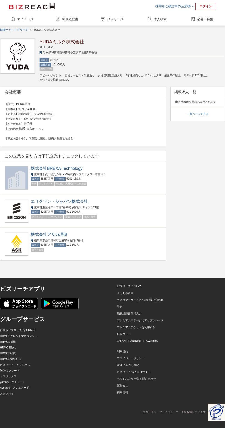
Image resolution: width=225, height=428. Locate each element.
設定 (119, 306)
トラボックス (8, 376)
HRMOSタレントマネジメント (19, 336)
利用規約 (122, 351)
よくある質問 (125, 293)
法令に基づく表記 (128, 365)
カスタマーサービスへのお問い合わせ (140, 300)
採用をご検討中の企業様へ (174, 6)
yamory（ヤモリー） (12, 382)
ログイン (205, 6)
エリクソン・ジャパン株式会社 (59, 201)
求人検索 (160, 19)
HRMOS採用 (8, 341)
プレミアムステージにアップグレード (140, 320)
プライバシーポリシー (130, 358)
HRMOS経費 (8, 353)
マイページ (25, 19)
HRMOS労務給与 (10, 359)
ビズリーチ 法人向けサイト (133, 372)
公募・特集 (205, 19)
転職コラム (124, 334)
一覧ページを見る (198, 114)
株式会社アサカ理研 (49, 234)
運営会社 (122, 385)
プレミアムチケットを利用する (136, 327)
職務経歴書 (70, 19)
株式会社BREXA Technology (56, 168)
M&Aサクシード (10, 370)
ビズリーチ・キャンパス (15, 364)
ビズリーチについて (129, 286)
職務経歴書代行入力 (129, 313)
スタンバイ (7, 393)
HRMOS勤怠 (8, 347)
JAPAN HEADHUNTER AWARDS (137, 341)
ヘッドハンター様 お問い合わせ (136, 378)
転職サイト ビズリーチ (14, 29)
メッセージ (115, 19)
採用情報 (122, 392)
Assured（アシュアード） (16, 387)
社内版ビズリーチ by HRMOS (18, 330)
